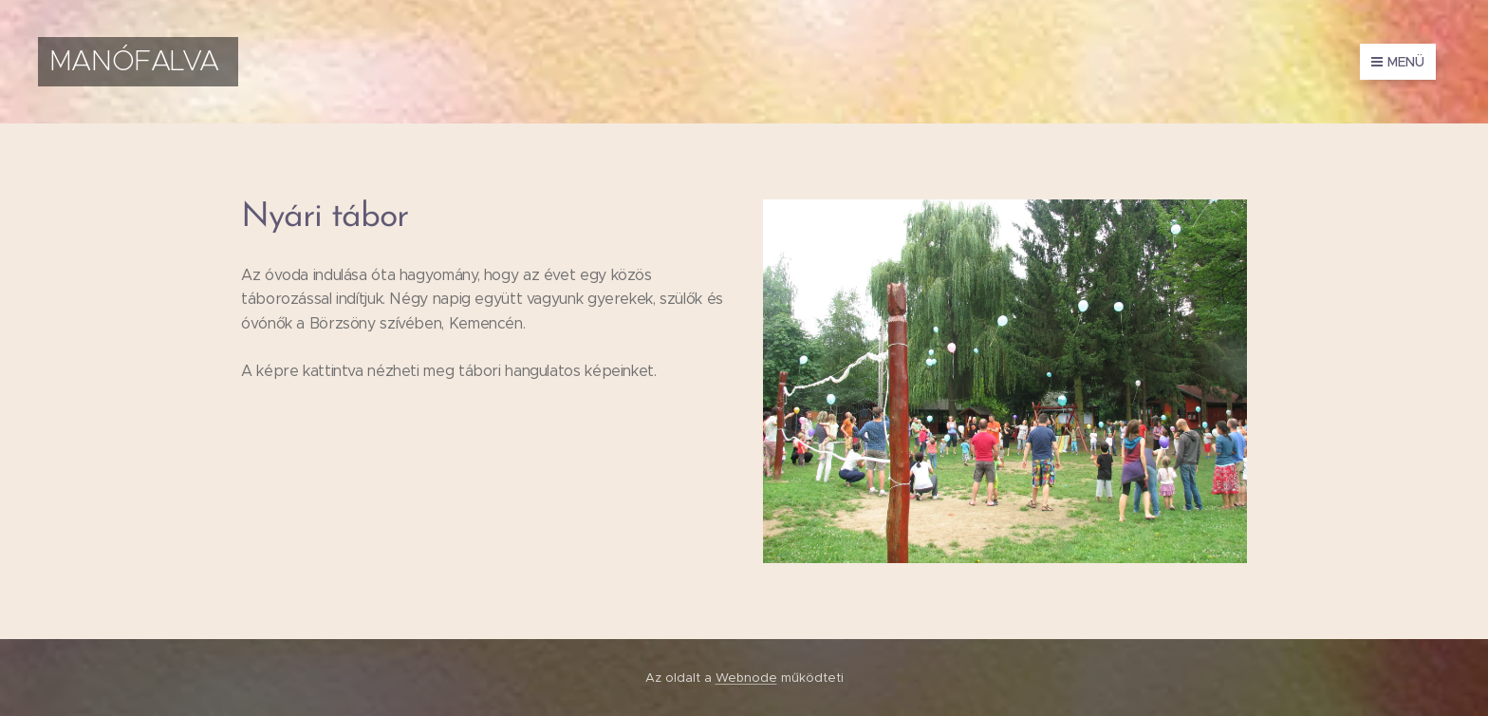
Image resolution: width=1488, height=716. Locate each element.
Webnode (746, 677)
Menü (1397, 61)
